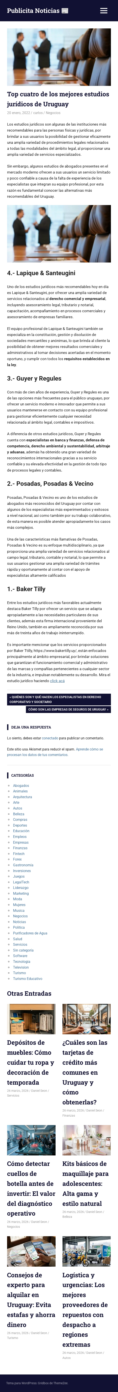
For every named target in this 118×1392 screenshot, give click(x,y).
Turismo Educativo (27, 979)
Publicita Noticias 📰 (38, 10)
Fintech (19, 854)
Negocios (53, 113)
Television (21, 967)
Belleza (18, 814)
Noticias (19, 922)
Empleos (20, 837)
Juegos (19, 876)
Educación (21, 831)
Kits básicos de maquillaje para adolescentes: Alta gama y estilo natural (85, 1183)
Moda (17, 899)
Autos (17, 808)
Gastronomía (23, 865)
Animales (20, 791)
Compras (20, 819)
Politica (19, 927)
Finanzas (20, 848)
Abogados (21, 786)
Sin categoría (23, 950)
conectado (50, 738)
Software (20, 956)
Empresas (21, 842)
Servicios (20, 944)
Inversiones (22, 871)
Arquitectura (22, 797)
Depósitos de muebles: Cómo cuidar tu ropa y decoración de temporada (30, 1062)
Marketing (21, 893)
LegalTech (21, 882)
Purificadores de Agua (30, 933)
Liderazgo (21, 888)
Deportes (20, 825)
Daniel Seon (39, 1090)
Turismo (19, 973)
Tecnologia (21, 962)
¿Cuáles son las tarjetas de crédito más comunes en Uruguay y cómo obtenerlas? (84, 1072)
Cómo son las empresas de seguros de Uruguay (67, 710)
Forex (17, 859)
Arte (16, 802)
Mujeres (19, 905)
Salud (17, 939)
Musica (19, 910)
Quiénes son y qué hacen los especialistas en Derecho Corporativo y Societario (55, 699)
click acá (57, 681)
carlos (38, 113)
